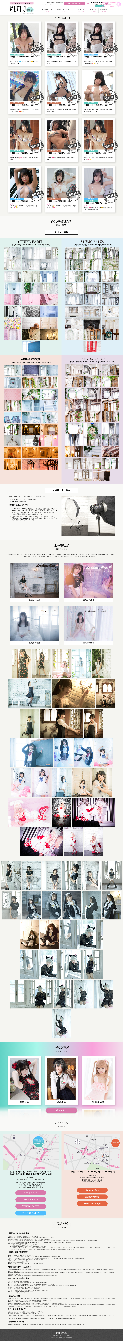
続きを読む (61, 1110)
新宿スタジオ (17, 102)
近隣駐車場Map (30, 1200)
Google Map (30, 1193)
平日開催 (90, 201)
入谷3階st (17, 54)
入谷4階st (91, 54)
